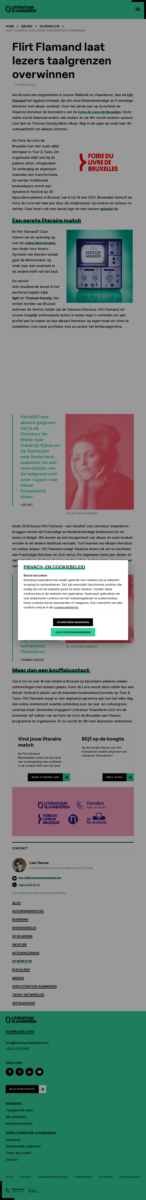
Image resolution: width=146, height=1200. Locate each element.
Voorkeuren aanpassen (73, 622)
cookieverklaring (66, 607)
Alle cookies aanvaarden (73, 632)
